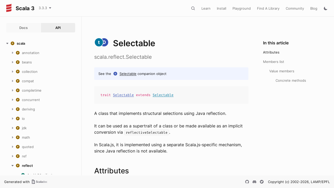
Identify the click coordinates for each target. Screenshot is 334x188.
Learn (206, 8)
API (58, 28)
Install (221, 8)
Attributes (271, 52)
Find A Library (268, 8)
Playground (241, 8)
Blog (313, 8)
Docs (23, 28)
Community (295, 8)
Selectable (128, 74)
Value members (281, 71)
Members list (273, 62)
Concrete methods (291, 80)
